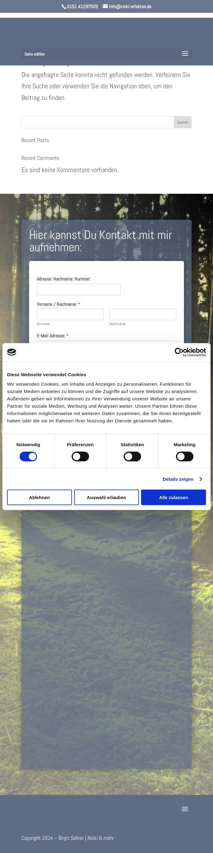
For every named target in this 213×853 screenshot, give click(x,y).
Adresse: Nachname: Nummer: (64, 279)
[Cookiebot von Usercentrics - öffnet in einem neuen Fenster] (179, 352)
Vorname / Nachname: (58, 304)
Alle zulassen (173, 497)
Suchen (183, 122)
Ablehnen (39, 497)
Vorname (43, 324)
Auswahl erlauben (106, 497)
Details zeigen (178, 478)
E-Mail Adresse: (53, 336)
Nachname (117, 324)
